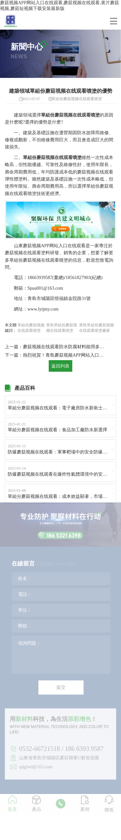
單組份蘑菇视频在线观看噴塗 (31, 328)
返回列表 (61, 366)
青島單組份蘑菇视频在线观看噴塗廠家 (96, 328)
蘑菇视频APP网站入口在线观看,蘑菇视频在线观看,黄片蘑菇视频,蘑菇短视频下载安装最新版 (59, 5)
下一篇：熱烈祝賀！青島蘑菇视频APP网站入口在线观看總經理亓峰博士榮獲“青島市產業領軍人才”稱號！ (55, 355)
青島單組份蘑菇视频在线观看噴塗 (61, 328)
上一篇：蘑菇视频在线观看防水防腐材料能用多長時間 (55, 346)
